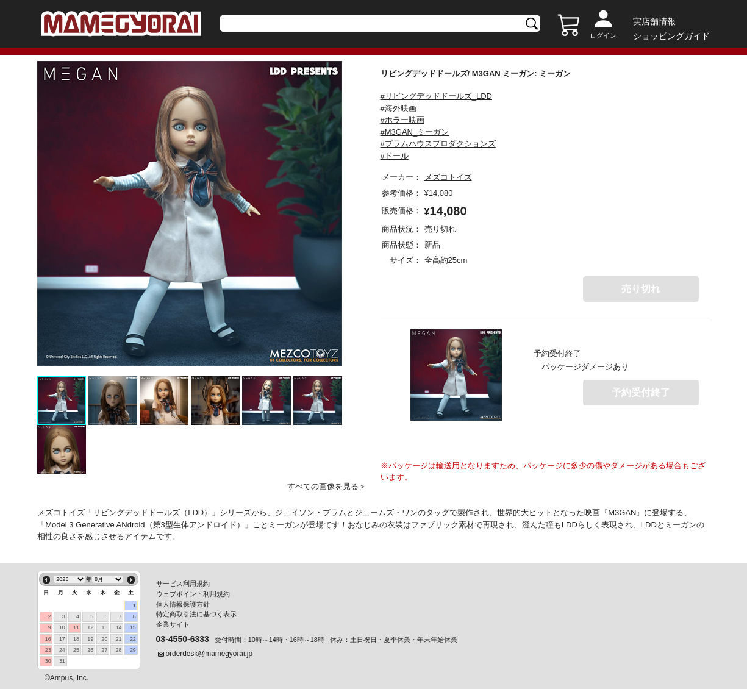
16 (48, 638)
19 (90, 638)
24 (62, 649)
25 (76, 649)
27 (104, 649)
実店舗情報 (654, 21)
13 (104, 626)
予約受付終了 (641, 395)
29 (133, 649)
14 (119, 626)
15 (133, 626)
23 (48, 649)
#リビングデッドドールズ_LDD (436, 99)
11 (76, 626)
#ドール (395, 158)
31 (62, 660)
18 (76, 638)
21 (119, 638)
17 (62, 638)
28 (119, 649)
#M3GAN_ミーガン (415, 135)
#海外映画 (398, 111)
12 (90, 626)
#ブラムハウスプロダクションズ (438, 146)
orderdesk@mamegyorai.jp (209, 652)
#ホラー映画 (402, 122)
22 (133, 638)
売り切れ (640, 292)
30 (48, 660)
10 (62, 626)
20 (104, 638)
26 (90, 649)
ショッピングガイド (671, 36)
